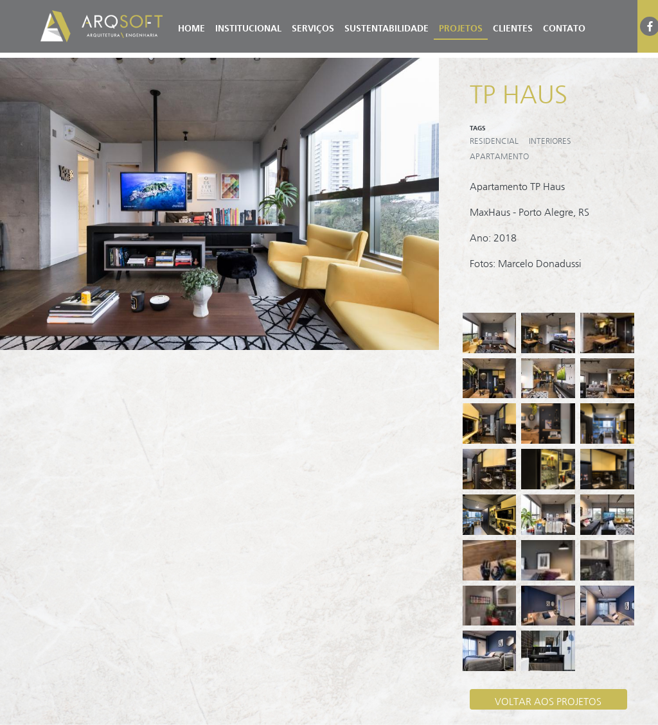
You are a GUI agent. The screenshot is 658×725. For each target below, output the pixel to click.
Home (191, 26)
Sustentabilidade (386, 26)
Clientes (513, 26)
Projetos (461, 26)
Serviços (313, 26)
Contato (564, 26)
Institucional (248, 26)
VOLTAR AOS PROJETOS (548, 699)
